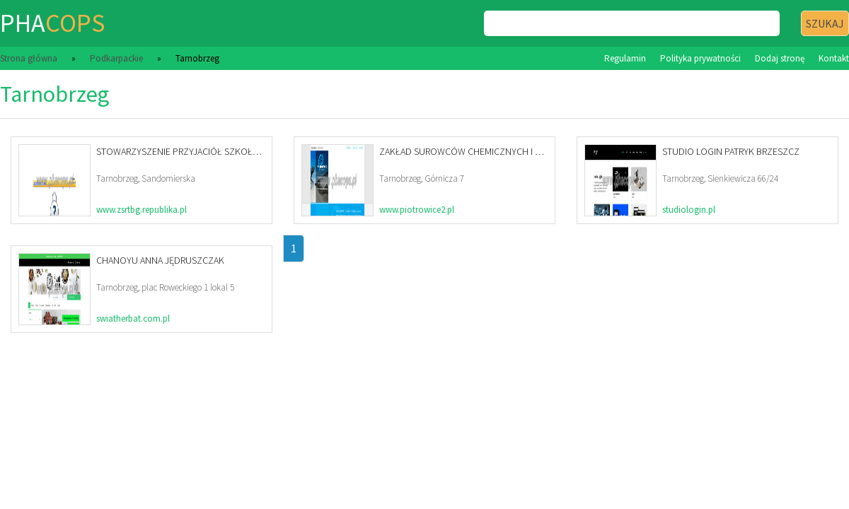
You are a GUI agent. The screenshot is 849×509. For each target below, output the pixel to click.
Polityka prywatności (700, 58)
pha (52, 23)
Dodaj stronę (779, 58)
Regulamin (625, 58)
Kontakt (834, 58)
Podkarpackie (116, 58)
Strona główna (28, 58)
